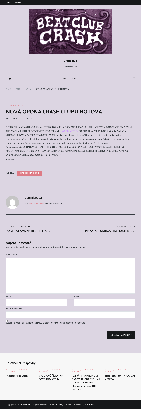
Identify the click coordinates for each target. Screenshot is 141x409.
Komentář (11, 255)
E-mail (78, 296)
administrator (11, 118)
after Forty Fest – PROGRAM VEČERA (120, 377)
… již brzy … (17, 3)
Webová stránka (14, 309)
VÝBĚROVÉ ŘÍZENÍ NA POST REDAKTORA (51, 377)
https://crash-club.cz (36, 204)
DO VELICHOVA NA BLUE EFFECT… (38, 229)
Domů (8, 3)
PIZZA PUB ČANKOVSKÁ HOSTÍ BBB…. (102, 229)
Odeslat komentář (121, 335)
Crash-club (70, 61)
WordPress (89, 404)
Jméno (9, 296)
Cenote (58, 404)
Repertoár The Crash (17, 376)
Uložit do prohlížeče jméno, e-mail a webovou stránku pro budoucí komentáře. (46, 323)
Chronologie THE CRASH (16, 105)
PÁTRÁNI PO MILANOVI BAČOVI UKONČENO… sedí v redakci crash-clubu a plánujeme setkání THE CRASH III (86, 383)
